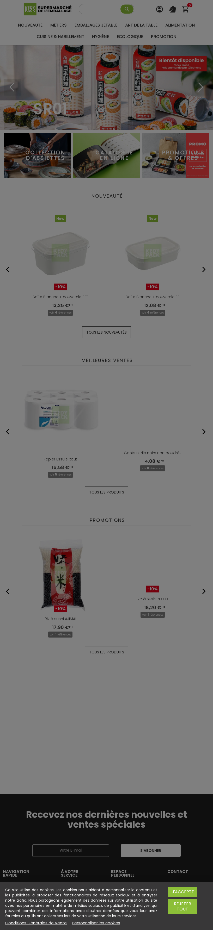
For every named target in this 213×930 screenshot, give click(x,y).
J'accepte (183, 897)
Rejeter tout (182, 911)
